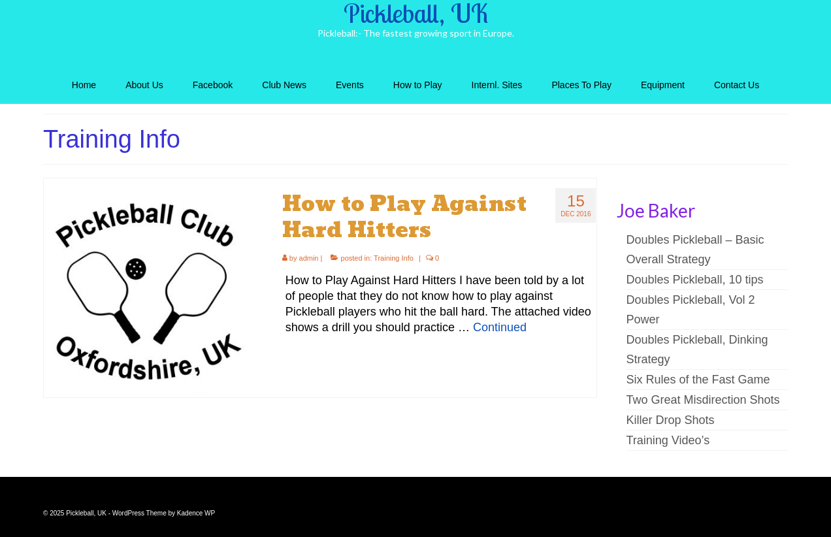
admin (309, 258)
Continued (500, 327)
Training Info (394, 258)
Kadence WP (196, 513)
